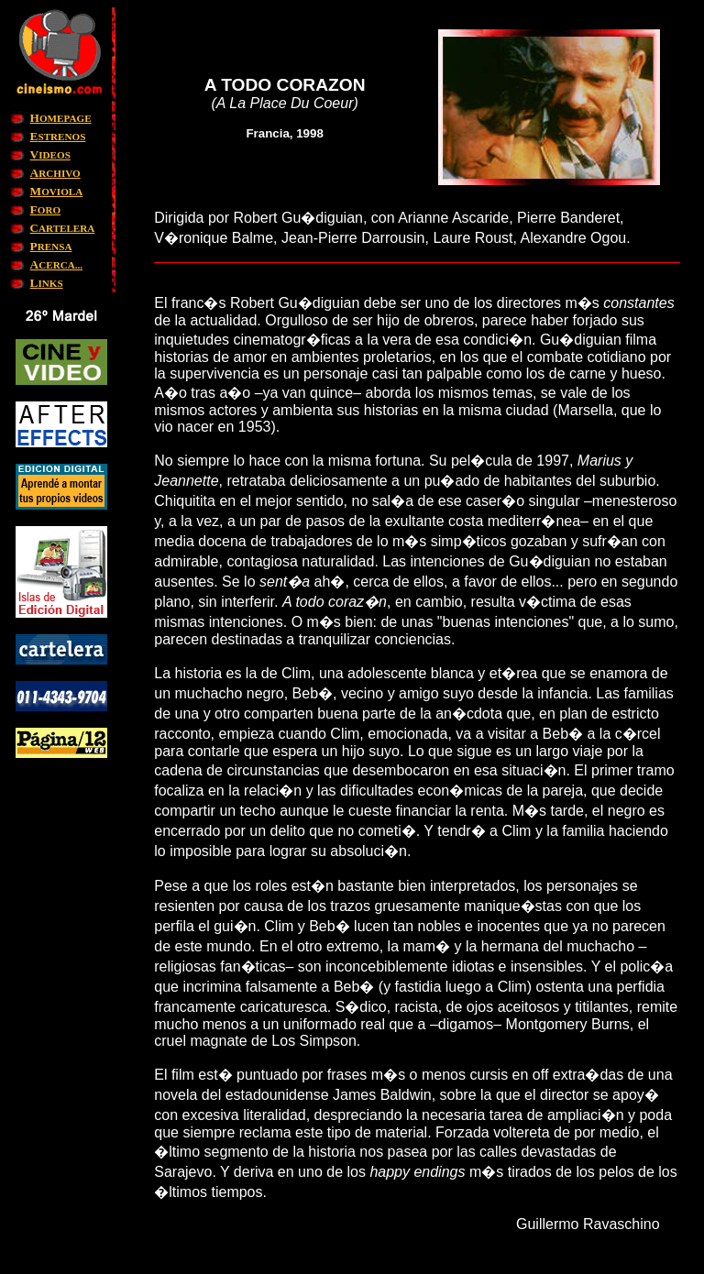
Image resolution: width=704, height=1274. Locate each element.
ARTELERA (62, 228)
